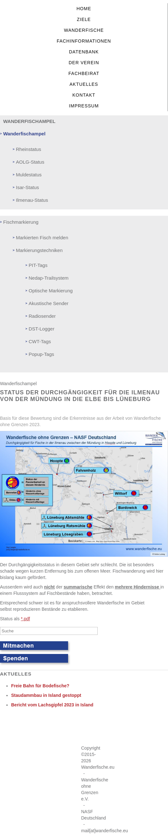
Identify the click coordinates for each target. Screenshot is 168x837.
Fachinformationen (84, 41)
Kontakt (83, 95)
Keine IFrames (82, 729)
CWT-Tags (40, 341)
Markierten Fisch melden (42, 237)
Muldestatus (29, 174)
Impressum (84, 105)
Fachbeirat (83, 73)
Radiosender (42, 316)
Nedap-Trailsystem (48, 278)
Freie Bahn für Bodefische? (40, 685)
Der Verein (84, 62)
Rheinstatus (28, 149)
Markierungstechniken (39, 250)
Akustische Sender (48, 303)
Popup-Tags (41, 354)
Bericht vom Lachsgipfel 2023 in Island (52, 704)
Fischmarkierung (20, 222)
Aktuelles (84, 84)
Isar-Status (27, 187)
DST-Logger (41, 328)
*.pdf (25, 618)
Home (84, 8)
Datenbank (84, 51)
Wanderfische (84, 30)
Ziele (84, 19)
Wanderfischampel (24, 133)
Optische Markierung (51, 290)
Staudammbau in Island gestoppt (46, 695)
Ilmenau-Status (32, 200)
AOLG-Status (30, 162)
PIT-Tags (38, 265)
